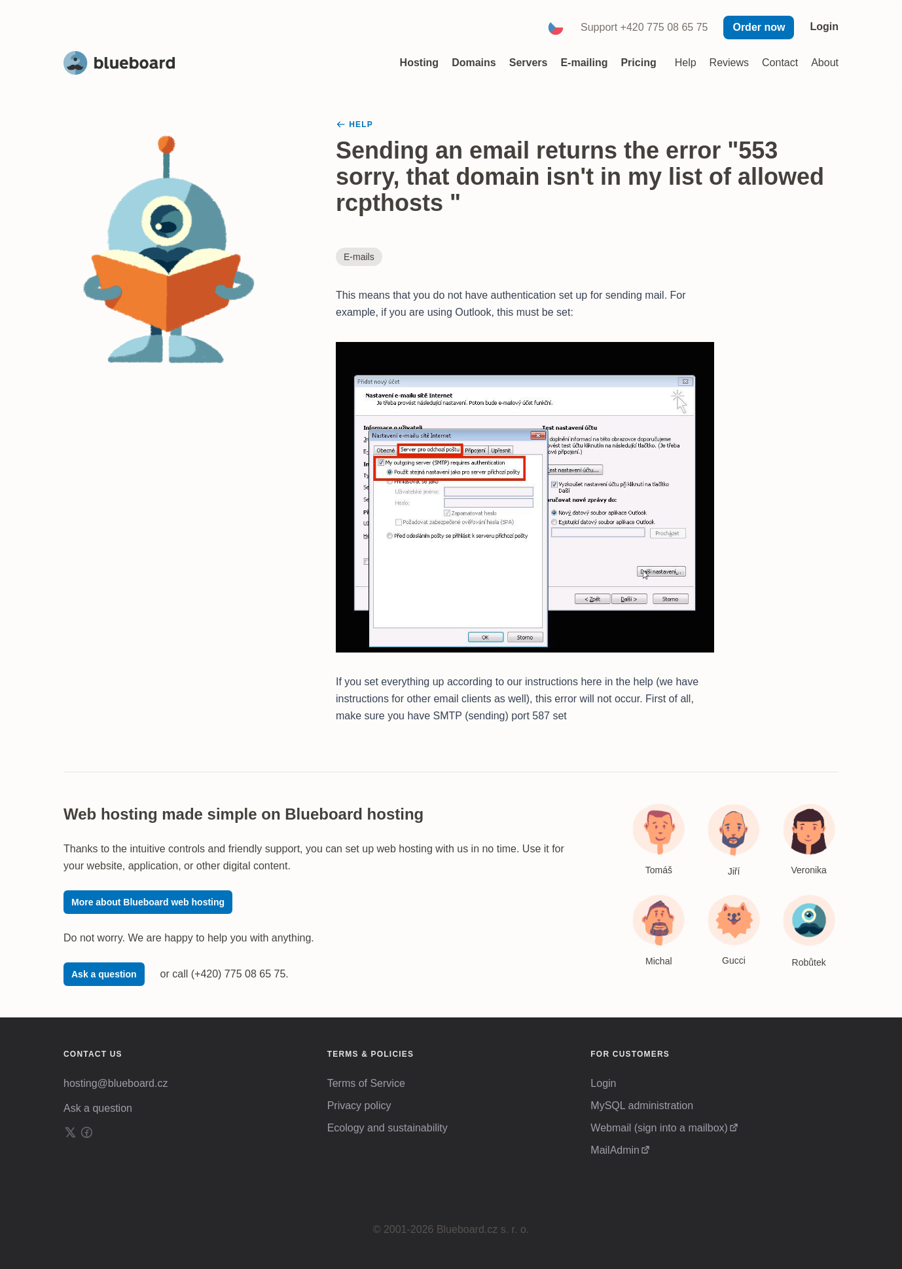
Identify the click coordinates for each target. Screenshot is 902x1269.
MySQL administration (641, 1105)
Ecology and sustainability (387, 1127)
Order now (758, 27)
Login (824, 26)
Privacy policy (359, 1105)
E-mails (359, 257)
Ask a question (104, 974)
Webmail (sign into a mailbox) (659, 1127)
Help (685, 62)
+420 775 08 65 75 (664, 27)
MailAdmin (615, 1150)
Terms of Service (366, 1083)
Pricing (638, 62)
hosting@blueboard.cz (115, 1083)
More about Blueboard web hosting (148, 902)
